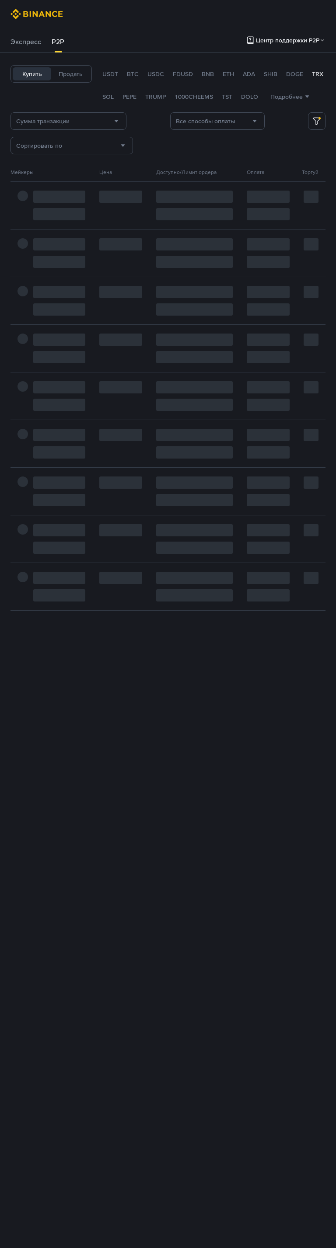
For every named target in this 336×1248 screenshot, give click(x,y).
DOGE (294, 74)
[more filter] (317, 121)
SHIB (270, 74)
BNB (208, 74)
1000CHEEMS (194, 97)
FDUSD (183, 74)
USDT (110, 74)
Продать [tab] (71, 74)
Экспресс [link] (25, 41)
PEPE (129, 97)
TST (227, 97)
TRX (317, 74)
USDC (155, 74)
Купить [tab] (32, 74)
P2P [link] (58, 41)
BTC (133, 74)
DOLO (249, 97)
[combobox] (114, 121)
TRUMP (155, 97)
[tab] (25, 41)
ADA (249, 74)
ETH (228, 74)
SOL (108, 97)
